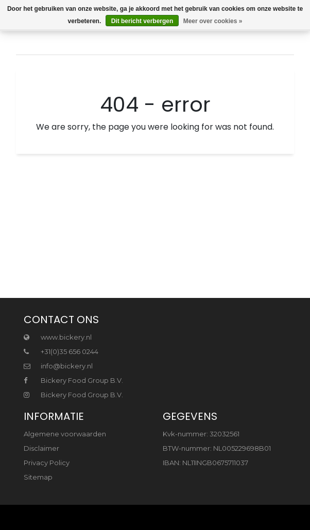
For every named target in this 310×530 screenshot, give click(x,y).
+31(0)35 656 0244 (61, 351)
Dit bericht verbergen (142, 21)
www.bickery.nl (58, 337)
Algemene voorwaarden (65, 434)
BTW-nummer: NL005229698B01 (217, 448)
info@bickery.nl (58, 366)
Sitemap (38, 477)
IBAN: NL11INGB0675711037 (205, 462)
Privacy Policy (47, 462)
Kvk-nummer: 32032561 (201, 434)
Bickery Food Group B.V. (73, 380)
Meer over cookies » (213, 21)
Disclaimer (41, 448)
